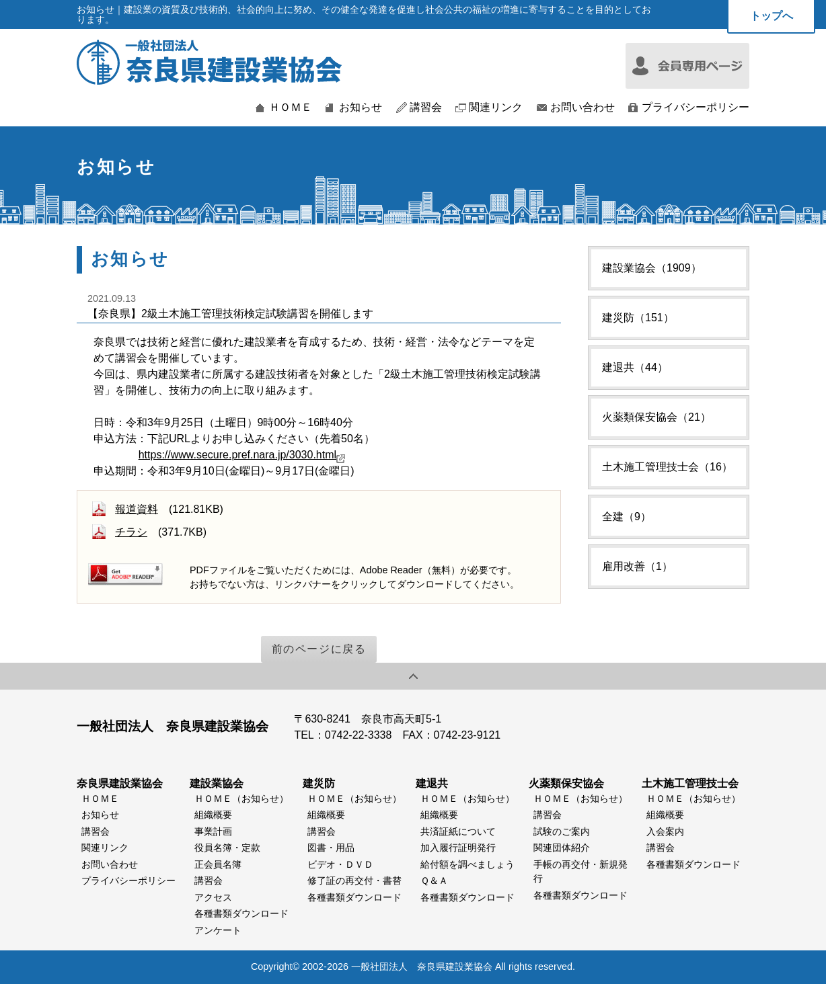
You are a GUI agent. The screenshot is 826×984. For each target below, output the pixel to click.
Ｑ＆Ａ (434, 880)
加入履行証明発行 (458, 847)
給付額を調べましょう (467, 864)
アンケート (217, 930)
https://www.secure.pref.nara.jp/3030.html (242, 454)
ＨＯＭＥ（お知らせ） (241, 798)
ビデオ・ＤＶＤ (340, 864)
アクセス (213, 897)
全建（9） (626, 516)
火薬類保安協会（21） (656, 417)
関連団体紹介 (561, 847)
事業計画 (213, 831)
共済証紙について (458, 831)
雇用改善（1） (637, 566)
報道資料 (136, 509)
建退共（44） (635, 367)
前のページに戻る (319, 649)
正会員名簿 (217, 864)
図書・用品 (330, 847)
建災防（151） (638, 317)
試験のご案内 (561, 831)
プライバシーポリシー (695, 107)
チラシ (131, 532)
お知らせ (360, 107)
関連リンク (496, 107)
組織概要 (213, 814)
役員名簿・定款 (227, 847)
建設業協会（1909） (652, 268)
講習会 (426, 107)
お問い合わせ (582, 107)
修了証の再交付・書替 (354, 880)
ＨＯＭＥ (290, 107)
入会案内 (665, 831)
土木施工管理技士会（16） (667, 467)
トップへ (771, 16)
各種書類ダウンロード (241, 913)
